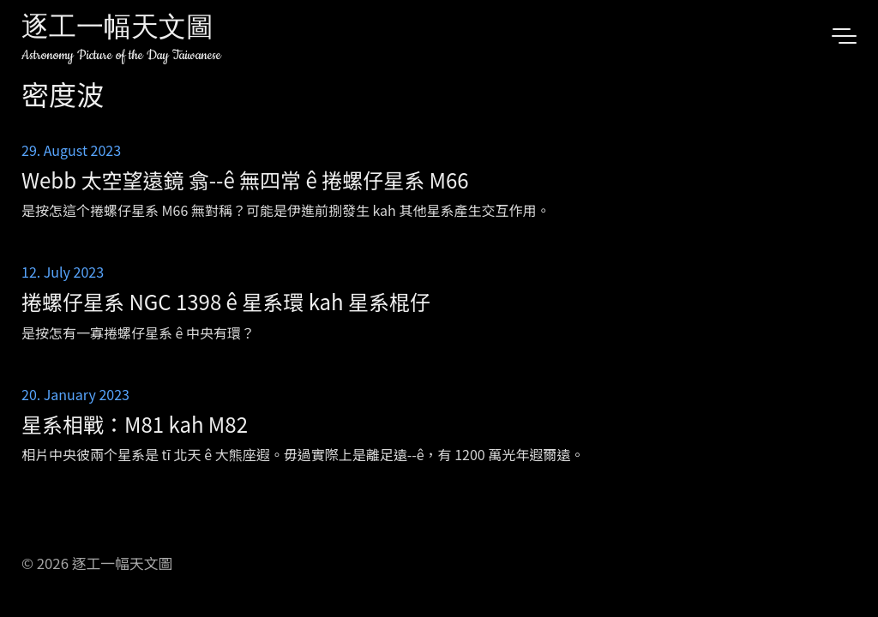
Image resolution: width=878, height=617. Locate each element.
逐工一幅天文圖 (117, 30)
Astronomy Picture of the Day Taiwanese (121, 55)
